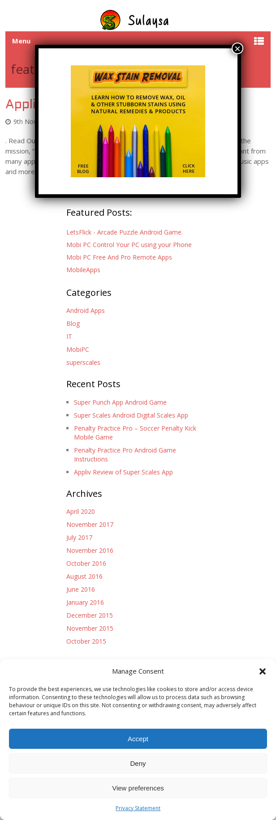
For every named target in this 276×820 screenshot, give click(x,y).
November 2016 (89, 550)
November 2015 (89, 628)
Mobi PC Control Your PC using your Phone (129, 244)
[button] (262, 671)
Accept (138, 739)
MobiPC (77, 349)
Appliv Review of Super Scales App (123, 472)
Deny (138, 763)
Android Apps (85, 310)
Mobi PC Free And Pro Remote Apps (119, 257)
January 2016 (85, 602)
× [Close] (237, 48)
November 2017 (89, 524)
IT (69, 336)
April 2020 (80, 511)
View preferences (138, 788)
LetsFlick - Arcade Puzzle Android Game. (124, 232)
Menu (21, 40)
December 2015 (89, 615)
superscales (83, 362)
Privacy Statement (138, 808)
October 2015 (86, 641)
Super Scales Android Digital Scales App (131, 415)
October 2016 (86, 563)
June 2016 (80, 589)
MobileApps (83, 269)
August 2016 (84, 576)
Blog (73, 323)
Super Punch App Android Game (120, 402)
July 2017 (79, 537)
